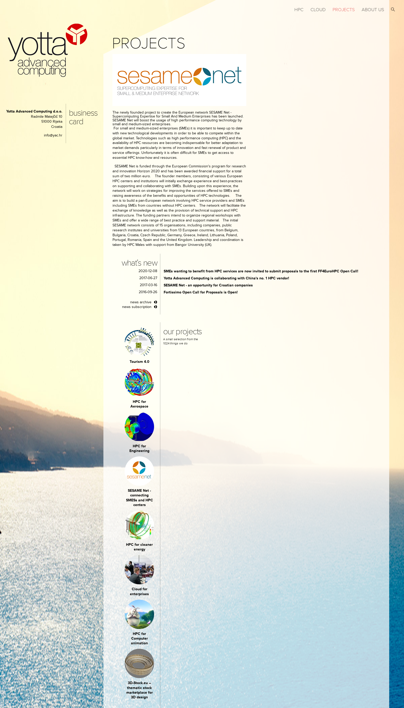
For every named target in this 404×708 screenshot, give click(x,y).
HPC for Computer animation (139, 638)
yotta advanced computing (47, 50)
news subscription (136, 307)
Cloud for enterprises (139, 591)
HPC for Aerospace (139, 404)
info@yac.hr (53, 135)
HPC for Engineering (139, 448)
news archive (140, 302)
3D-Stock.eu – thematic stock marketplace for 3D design (139, 690)
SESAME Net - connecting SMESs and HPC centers (139, 497)
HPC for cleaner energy (139, 547)
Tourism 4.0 (139, 361)
